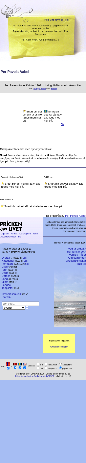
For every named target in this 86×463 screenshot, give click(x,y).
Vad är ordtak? (77, 248)
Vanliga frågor (77, 254)
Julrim (35, 234)
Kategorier (8, 260)
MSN (43, 88)
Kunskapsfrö (25, 234)
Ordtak (14, 234)
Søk (24, 258)
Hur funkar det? (76, 251)
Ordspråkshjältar (76, 260)
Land (5, 278)
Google (37, 88)
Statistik (6, 297)
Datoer (6, 275)
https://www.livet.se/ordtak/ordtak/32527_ (35, 376)
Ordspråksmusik (11, 293)
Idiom (5, 281)
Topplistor (7, 287)
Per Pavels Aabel (75, 215)
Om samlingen (77, 257)
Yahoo (54, 88)
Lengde (6, 284)
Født (4, 269)
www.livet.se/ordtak (59, 347)
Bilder (5, 266)
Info (19, 237)
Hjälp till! (81, 263)
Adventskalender (8, 237)
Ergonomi (5, 234)
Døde (5, 272)
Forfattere (8, 263)
